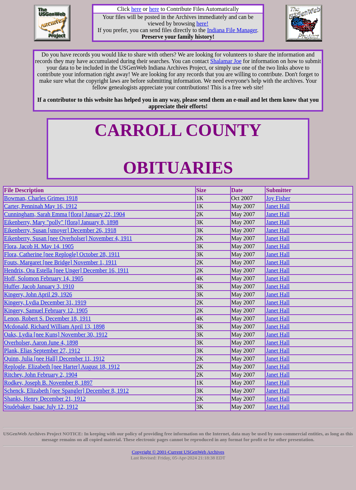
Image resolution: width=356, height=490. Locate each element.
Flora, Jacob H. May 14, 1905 (39, 246)
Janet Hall (277, 206)
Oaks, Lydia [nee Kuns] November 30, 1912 (56, 334)
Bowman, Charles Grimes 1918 (41, 198)
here (136, 9)
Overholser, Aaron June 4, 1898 (41, 342)
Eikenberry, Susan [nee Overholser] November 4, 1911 (68, 238)
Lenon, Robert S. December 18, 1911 (47, 318)
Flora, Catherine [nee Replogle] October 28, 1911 (62, 254)
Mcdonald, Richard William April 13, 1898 (54, 326)
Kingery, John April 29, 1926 (38, 294)
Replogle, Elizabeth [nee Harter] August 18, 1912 (62, 366)
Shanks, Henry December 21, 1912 (45, 399)
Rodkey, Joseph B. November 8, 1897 (48, 383)
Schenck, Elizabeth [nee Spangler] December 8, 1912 (66, 391)
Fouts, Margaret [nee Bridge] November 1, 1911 (60, 262)
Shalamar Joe (225, 61)
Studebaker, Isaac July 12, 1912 (41, 407)
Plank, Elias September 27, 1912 (42, 350)
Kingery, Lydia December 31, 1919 (45, 302)
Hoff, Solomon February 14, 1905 (43, 278)
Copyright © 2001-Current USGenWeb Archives (178, 452)
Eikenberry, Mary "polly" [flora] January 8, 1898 (61, 222)
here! (202, 23)
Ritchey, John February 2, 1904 (40, 375)
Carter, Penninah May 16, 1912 (40, 206)
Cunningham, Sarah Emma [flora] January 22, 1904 (64, 214)
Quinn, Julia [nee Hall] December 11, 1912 (54, 358)
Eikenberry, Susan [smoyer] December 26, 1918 (60, 230)
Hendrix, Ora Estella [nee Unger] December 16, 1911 (66, 270)
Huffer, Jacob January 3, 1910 (39, 286)
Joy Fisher (278, 198)
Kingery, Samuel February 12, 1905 (46, 310)
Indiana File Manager (232, 30)
